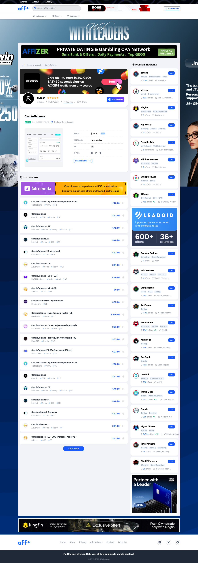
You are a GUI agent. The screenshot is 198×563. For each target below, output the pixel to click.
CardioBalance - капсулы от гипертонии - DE (53, 338)
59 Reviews (68, 102)
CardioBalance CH (40, 399)
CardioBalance (38, 214)
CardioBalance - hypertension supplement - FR (54, 201)
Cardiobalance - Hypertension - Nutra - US (52, 313)
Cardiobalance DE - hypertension (47, 300)
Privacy (82, 542)
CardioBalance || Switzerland (45, 251)
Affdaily (48, 2)
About (72, 542)
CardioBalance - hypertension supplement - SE (54, 362)
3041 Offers (82, 102)
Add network (172, 8)
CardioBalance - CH (41, 263)
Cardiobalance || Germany (44, 412)
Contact (110, 542)
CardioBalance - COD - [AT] (44, 276)
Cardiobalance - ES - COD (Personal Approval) (53, 437)
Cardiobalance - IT (40, 424)
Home (29, 65)
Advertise (122, 542)
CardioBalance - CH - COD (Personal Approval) (54, 325)
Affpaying (36, 2)
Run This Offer (83, 161)
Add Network (96, 542)
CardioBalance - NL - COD (43, 288)
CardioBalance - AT (40, 226)
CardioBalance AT (40, 238)
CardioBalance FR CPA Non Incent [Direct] (51, 350)
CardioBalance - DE (40, 387)
